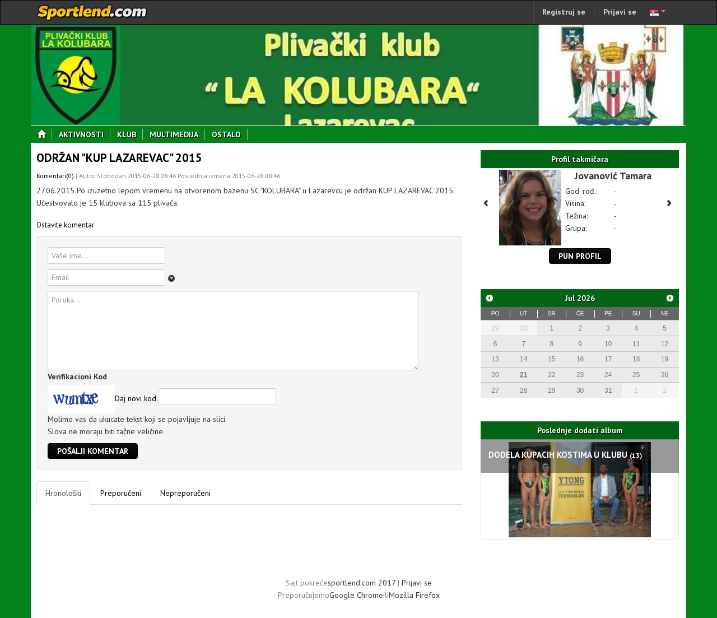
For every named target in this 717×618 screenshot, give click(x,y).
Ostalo (230, 134)
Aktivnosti (84, 134)
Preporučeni (120, 493)
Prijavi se (619, 12)
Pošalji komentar (92, 451)
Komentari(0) (55, 175)
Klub (130, 134)
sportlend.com (92, 12)
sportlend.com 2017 (361, 583)
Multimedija (177, 134)
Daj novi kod (135, 398)
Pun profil (580, 256)
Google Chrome (356, 595)
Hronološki (63, 493)
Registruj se (563, 12)
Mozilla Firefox (414, 595)
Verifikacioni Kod (77, 376)
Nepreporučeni (185, 493)
